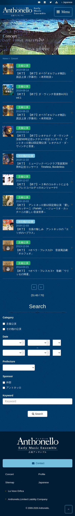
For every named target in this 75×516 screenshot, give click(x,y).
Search (37, 413)
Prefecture (9, 361)
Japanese (66, 2)
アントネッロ (12, 387)
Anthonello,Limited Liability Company (27, 499)
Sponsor (8, 376)
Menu (63, 11)
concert (9, 474)
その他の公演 (12, 328)
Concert (14, 58)
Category (8, 317)
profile (41, 474)
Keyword (8, 395)
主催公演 (9, 323)
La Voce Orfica (16, 491)
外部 (7, 382)
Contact (38, 463)
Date (5, 336)
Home (5, 58)
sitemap (9, 482)
